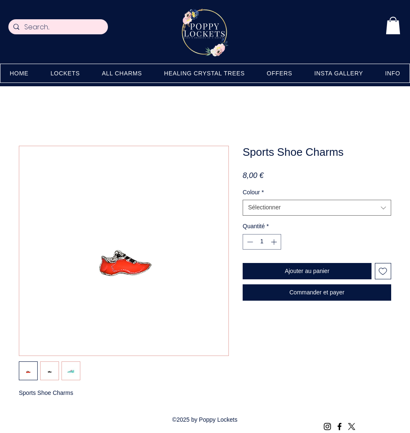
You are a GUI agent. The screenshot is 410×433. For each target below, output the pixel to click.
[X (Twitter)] (351, 426)
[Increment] (274, 242)
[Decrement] (249, 242)
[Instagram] (327, 426)
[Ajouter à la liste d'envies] (383, 271)
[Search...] (57, 27)
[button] (393, 25)
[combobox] (317, 208)
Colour (253, 192)
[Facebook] (339, 426)
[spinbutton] (261, 242)
